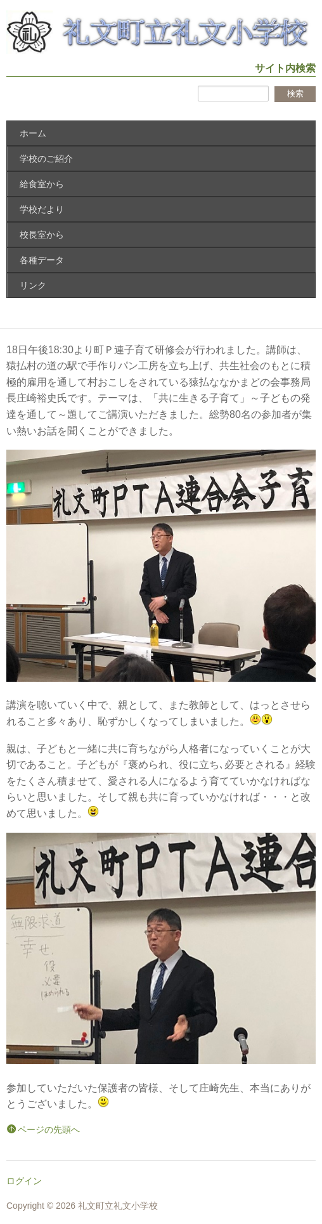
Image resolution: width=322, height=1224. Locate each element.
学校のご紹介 (46, 158)
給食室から (42, 184)
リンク (33, 285)
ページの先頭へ (49, 1129)
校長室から (42, 235)
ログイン (24, 1181)
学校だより (42, 209)
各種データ (42, 260)
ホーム (33, 133)
